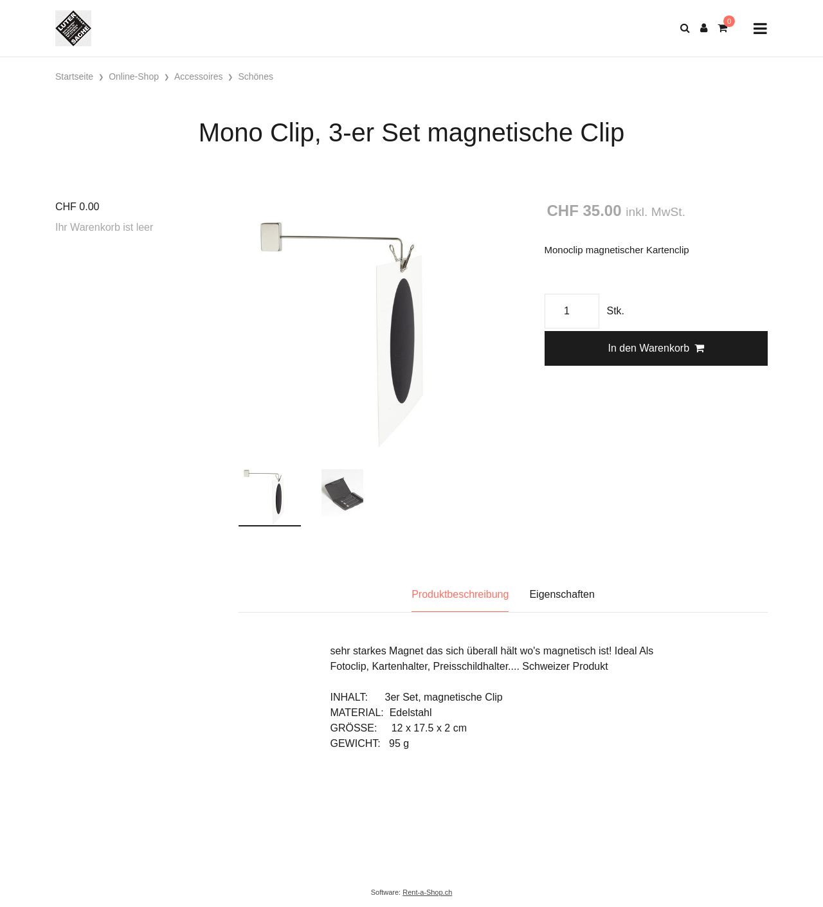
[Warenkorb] (722, 28)
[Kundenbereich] (703, 28)
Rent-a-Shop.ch (427, 892)
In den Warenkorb (656, 348)
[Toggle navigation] (760, 28)
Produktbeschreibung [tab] (460, 594)
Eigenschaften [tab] (561, 594)
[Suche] (685, 28)
